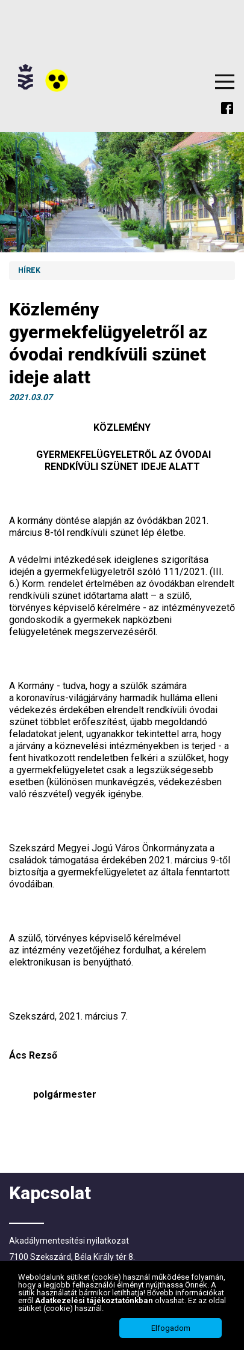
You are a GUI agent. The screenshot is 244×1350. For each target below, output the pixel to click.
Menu (224, 81)
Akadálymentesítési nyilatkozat (69, 1240)
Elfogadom (170, 1328)
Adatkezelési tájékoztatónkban (95, 1300)
